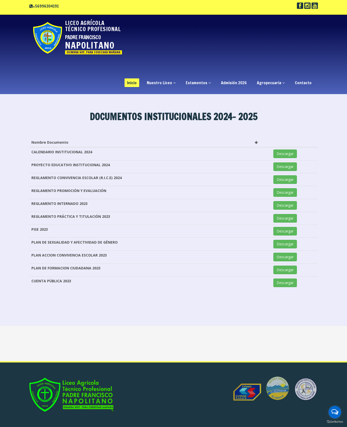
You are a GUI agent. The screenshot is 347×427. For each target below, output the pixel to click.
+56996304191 (46, 6)
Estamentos (198, 83)
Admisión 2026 (234, 83)
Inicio (132, 83)
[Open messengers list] (335, 412)
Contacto (303, 83)
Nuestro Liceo (161, 83)
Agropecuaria (271, 83)
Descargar (285, 153)
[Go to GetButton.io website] (335, 421)
